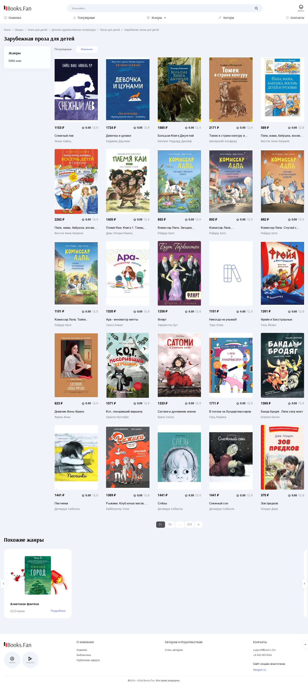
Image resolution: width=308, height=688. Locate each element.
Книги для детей (37, 30)
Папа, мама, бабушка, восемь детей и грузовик (281, 135)
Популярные (63, 49)
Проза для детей (110, 30)
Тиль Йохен (268, 325)
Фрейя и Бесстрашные (276, 319)
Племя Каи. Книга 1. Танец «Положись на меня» (124, 227)
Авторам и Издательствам (183, 642)
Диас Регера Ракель (119, 233)
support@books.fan (264, 650)
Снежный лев (64, 135)
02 (170, 524)
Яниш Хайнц (63, 141)
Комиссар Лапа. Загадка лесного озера (175, 227)
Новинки (87, 49)
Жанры (19, 30)
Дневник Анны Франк (69, 411)
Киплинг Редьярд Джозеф (175, 141)
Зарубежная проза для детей (141, 30)
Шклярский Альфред (223, 141)
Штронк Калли (270, 417)
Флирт (162, 319)
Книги (7, 30)
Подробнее (58, 611)
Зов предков (269, 503)
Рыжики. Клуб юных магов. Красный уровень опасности (126, 503)
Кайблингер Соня (117, 509)
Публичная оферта (88, 660)
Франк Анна (62, 417)
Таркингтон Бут (168, 325)
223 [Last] (189, 524)
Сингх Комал (114, 325)
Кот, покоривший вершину (124, 411)
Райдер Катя (166, 233)
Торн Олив (216, 325)
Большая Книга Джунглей (176, 135)
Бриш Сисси (166, 417)
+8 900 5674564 (262, 655)
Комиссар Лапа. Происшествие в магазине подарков (227, 227)
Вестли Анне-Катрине (275, 141)
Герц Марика (217, 417)
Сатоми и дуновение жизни (177, 411)
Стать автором (174, 650)
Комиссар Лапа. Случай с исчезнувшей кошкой (278, 227)
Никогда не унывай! (223, 319)
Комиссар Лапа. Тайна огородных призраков (70, 319)
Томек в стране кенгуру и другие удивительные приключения (227, 135)
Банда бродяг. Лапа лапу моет (282, 411)
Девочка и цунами (118, 135)
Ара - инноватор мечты (122, 319)
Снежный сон (218, 503)
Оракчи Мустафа (117, 417)
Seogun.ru (259, 670)
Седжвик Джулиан (118, 141)
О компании (85, 642)
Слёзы (162, 503)
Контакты (260, 642)
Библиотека (84, 655)
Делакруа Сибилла (67, 509)
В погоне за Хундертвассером (230, 411)
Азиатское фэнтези (24, 604)
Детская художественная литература (73, 30)
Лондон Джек (269, 509)
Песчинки (61, 503)
